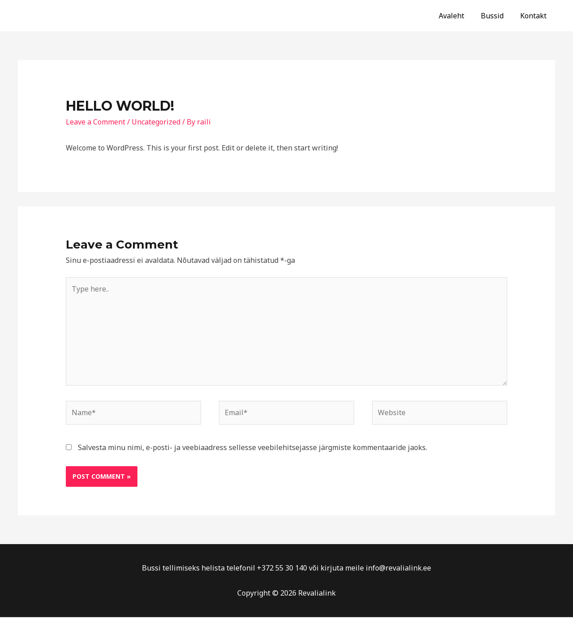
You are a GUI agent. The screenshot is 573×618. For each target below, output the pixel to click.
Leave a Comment (95, 122)
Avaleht (457, 16)
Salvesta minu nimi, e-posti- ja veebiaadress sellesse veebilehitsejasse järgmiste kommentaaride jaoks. (252, 448)
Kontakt (535, 16)
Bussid (495, 16)
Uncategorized (156, 122)
